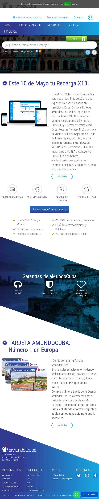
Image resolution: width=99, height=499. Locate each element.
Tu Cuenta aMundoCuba (35, 490)
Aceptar (67, 4)
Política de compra (8, 490)
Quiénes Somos (8, 475)
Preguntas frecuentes (58, 17)
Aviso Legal (6, 479)
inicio (7, 25)
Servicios (10, 31)
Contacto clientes (57, 475)
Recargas (54, 25)
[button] (49, 45)
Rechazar (74, 4)
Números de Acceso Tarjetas (61, 479)
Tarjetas (73, 25)
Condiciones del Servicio (10, 486)
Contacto (78, 17)
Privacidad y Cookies (9, 483)
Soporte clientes (89, 494)
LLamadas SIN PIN (29, 25)
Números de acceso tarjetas (27, 17)
